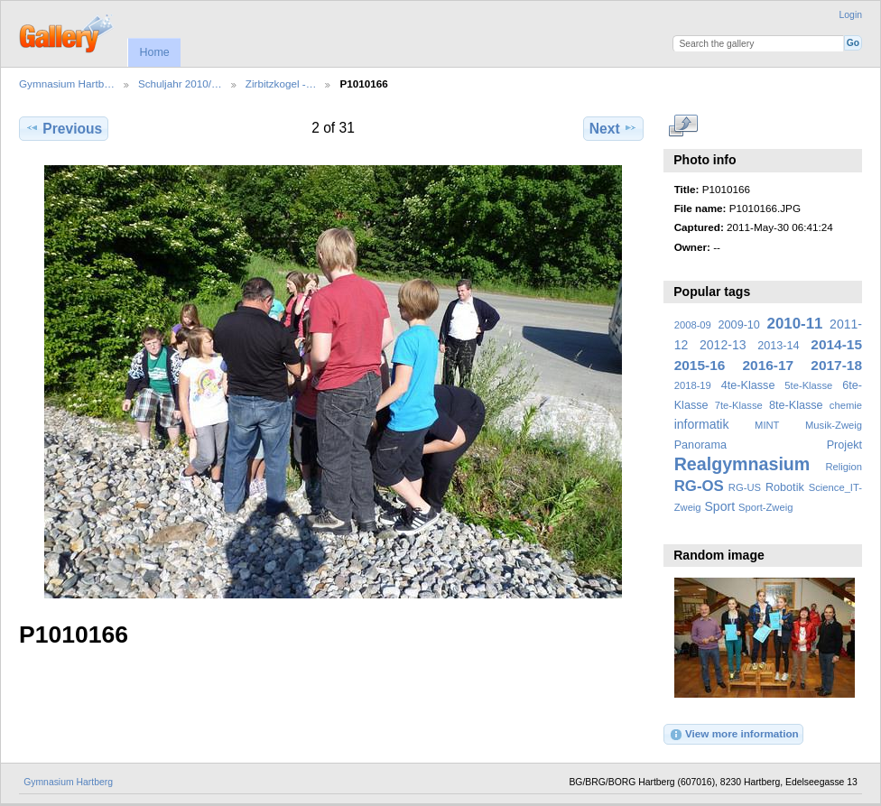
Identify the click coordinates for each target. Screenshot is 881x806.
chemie (846, 405)
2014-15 (836, 344)
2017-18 (836, 365)
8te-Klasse (796, 405)
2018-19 (692, 385)
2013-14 (778, 345)
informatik (701, 424)
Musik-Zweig (833, 425)
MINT (767, 425)
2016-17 (768, 365)
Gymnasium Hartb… (67, 83)
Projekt (844, 445)
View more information (734, 734)
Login (850, 15)
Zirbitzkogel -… (281, 83)
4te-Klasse (748, 385)
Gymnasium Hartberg (68, 782)
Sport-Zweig (765, 507)
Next (613, 128)
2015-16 (700, 365)
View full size (683, 126)
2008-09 (692, 325)
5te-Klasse (808, 385)
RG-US (744, 487)
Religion (843, 466)
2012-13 (723, 345)
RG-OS (699, 486)
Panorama (700, 445)
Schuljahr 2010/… (180, 83)
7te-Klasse (739, 405)
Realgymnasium (742, 464)
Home (154, 52)
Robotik (784, 487)
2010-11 (795, 323)
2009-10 (739, 325)
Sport (720, 506)
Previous (63, 128)
